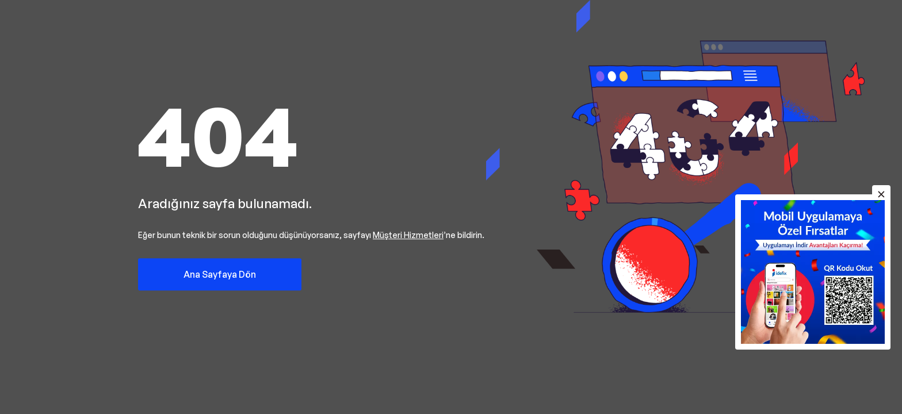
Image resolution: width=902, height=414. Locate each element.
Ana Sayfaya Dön (220, 274)
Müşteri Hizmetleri (408, 235)
